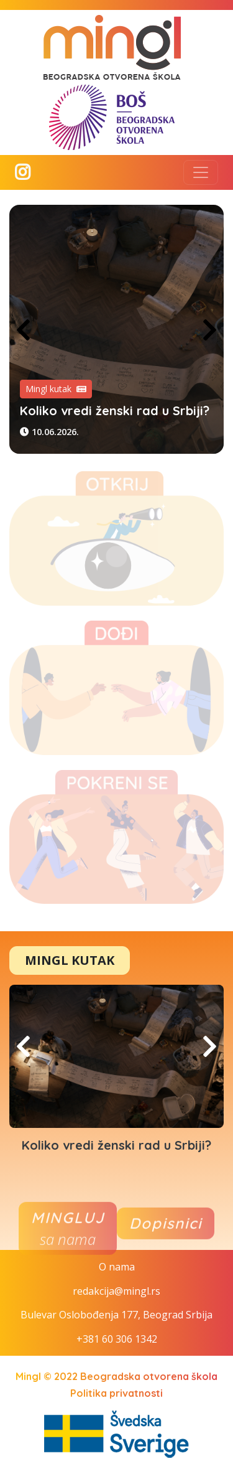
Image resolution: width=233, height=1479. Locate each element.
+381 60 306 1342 (116, 1339)
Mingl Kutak (69, 960)
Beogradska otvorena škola (148, 1376)
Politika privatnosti (116, 1393)
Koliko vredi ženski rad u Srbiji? (114, 410)
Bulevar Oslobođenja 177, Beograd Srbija (116, 1315)
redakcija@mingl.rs (116, 1291)
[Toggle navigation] (200, 172)
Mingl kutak (55, 389)
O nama (117, 1267)
